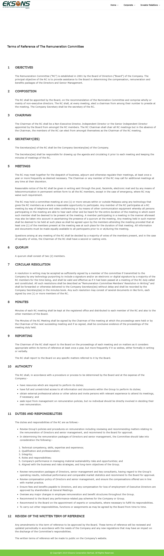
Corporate (130, 5)
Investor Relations (150, 5)
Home (115, 5)
